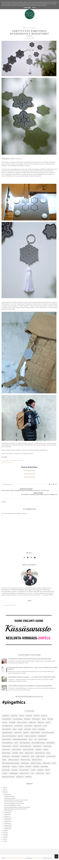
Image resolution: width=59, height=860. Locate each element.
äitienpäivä (28, 776)
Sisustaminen (6, 770)
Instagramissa (29, 470)
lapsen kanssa (47, 746)
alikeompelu (5, 715)
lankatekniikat (37, 746)
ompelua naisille (29, 27)
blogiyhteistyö (6, 719)
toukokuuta (7, 821)
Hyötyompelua (18, 726)
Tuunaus (4, 773)
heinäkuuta (7, 818)
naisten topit (25, 756)
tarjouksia (40, 770)
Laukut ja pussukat (28, 749)
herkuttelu (41, 722)
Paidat (54, 763)
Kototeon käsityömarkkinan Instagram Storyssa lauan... (17, 807)
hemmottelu (32, 722)
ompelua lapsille (25, 759)
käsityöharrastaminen (38, 742)
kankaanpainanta (7, 732)
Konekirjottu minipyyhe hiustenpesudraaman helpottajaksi (29, 659)
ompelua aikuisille (13, 759)
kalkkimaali (41, 729)
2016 (4, 834)
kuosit (16, 742)
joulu (45, 726)
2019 (4, 792)
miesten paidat (29, 753)
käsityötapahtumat (25, 746)
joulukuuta (7, 794)
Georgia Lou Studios (37, 858)
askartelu (37, 715)
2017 (4, 832)
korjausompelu (6, 739)
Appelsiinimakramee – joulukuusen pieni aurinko (16, 800)
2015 (4, 836)
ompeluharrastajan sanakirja (10, 763)
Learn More (27, 7)
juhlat (14, 729)
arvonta (21, 715)
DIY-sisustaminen (17, 719)
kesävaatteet (18, 732)
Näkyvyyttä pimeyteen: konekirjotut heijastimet (15, 809)
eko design (27, 719)
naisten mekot (16, 756)
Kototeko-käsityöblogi (10, 858)
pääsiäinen (36, 766)
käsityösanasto (6, 746)
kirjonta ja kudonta (30, 736)
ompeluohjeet (25, 763)
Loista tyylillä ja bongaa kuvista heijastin (12, 460)
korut (30, 739)
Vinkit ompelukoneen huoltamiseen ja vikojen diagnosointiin (30, 686)
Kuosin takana (42, 739)
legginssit (38, 749)
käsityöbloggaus (25, 742)
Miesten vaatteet (40, 753)
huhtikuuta (7, 823)
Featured (50, 719)
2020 (4, 791)
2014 (4, 837)
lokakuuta (6, 812)
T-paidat (33, 770)
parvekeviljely (6, 766)
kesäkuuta (7, 819)
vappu (32, 773)
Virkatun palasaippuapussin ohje (12, 805)
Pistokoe (14, 766)
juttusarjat (27, 729)
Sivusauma (14, 770)
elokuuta (6, 816)
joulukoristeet (6, 729)
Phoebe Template (21, 858)
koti (35, 739)
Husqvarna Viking (7, 726)
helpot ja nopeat (22, 722)
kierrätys (26, 732)
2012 (4, 841)
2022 (4, 787)
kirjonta (20, 736)
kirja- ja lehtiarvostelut (9, 736)
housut (48, 722)
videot (48, 773)
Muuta (48, 753)
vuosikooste (19, 776)
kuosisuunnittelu (7, 742)
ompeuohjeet (46, 763)
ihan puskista (28, 726)
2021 (4, 789)
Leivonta (45, 749)
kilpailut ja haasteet (48, 732)
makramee (15, 753)
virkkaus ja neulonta (8, 776)
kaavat (35, 729)
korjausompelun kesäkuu (20, 739)
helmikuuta (7, 827)
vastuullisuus (40, 773)
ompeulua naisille (36, 763)
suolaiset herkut (24, 770)
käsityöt (15, 746)
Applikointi (14, 715)
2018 (4, 830)
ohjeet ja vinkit (40, 756)
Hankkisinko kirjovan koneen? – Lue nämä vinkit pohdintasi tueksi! (31, 677)
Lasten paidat (6, 749)
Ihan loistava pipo (6, 462)
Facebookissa (29, 474)
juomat (20, 729)
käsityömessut (50, 742)
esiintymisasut (36, 719)
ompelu (4, 759)
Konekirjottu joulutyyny (9, 798)
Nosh (32, 756)
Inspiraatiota (38, 726)
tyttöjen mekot (13, 773)
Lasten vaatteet (16, 749)
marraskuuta (7, 810)
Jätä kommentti (7, 484)
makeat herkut (6, 753)
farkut (44, 719)
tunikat (47, 770)
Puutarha (28, 766)
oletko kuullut (51, 756)
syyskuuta (6, 814)
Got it (34, 7)
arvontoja (29, 715)
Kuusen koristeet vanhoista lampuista (13, 801)
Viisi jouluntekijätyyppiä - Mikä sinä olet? (14, 803)
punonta (21, 766)
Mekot (21, 753)
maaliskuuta (7, 825)
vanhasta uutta (24, 773)
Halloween (12, 722)
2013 (4, 839)
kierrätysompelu (35, 732)
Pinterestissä (29, 477)
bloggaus (44, 715)
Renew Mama (44, 766)
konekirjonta (42, 736)
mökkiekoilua (6, 756)
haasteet (4, 722)
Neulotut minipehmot (9, 796)
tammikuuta (7, 828)
